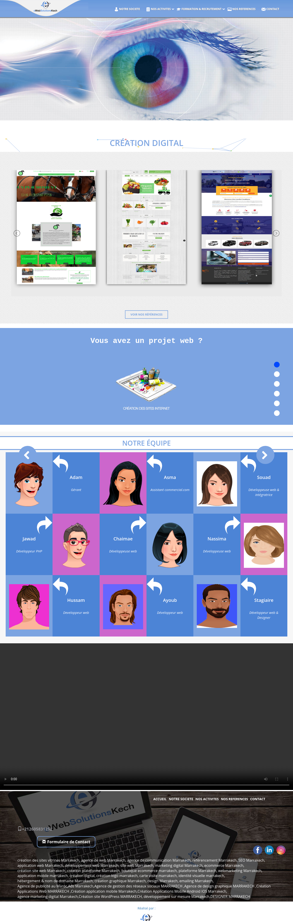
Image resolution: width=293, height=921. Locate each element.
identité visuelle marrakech (201, 875)
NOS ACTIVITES (158, 9)
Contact (270, 9)
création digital (82, 875)
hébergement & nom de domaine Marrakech (55, 880)
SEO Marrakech (251, 860)
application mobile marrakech (42, 875)
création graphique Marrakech (120, 880)
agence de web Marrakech (103, 860)
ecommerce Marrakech (223, 865)
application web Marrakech (40, 865)
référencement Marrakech (214, 860)
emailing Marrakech (196, 880)
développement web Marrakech (92, 865)
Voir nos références (146, 314)
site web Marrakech (136, 865)
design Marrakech (162, 880)
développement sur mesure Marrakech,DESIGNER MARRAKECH (197, 896)
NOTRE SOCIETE (127, 9)
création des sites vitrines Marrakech (48, 860)
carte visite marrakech (158, 875)
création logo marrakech (117, 875)
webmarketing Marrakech (239, 870)
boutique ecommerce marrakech (149, 870)
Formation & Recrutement (199, 9)
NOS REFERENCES (241, 9)
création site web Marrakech (41, 870)
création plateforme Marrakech (93, 870)
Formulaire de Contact (66, 841)
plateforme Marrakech (197, 870)
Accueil (159, 799)
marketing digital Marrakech (179, 865)
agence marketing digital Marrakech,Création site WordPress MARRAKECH (79, 896)
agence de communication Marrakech (159, 860)
